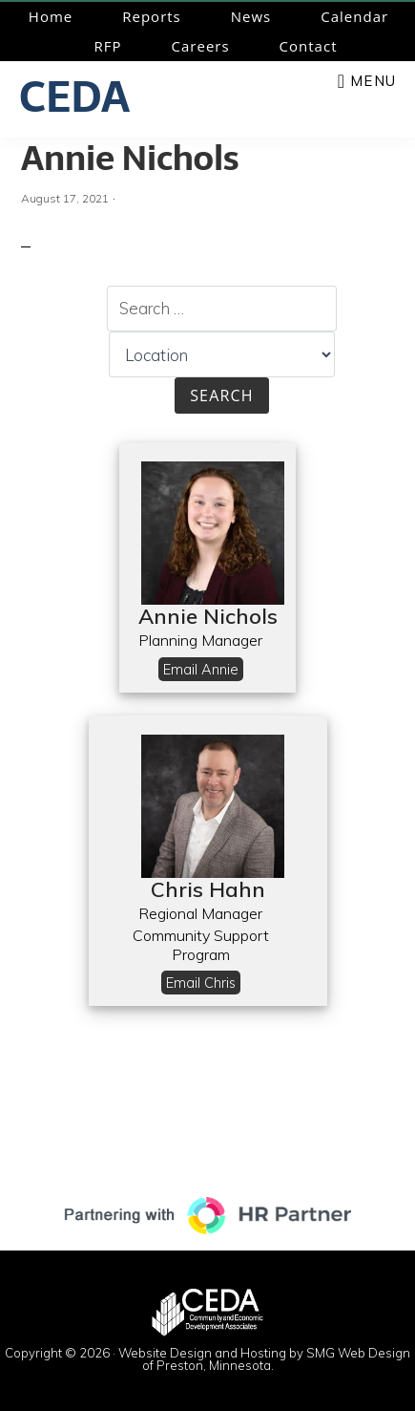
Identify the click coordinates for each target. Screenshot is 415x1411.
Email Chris (201, 982)
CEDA (74, 96)
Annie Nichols (130, 158)
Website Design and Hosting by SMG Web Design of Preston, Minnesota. (264, 1359)
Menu (373, 81)
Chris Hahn (208, 889)
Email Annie (201, 669)
